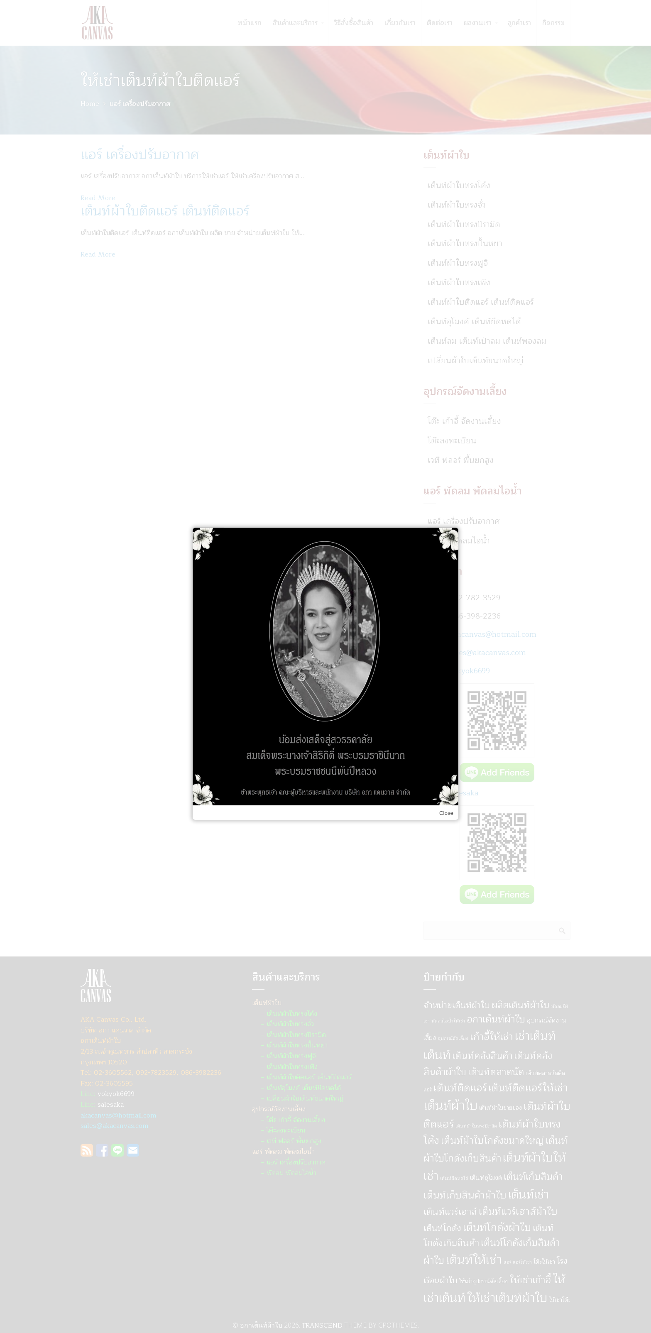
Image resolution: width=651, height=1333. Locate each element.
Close (446, 813)
